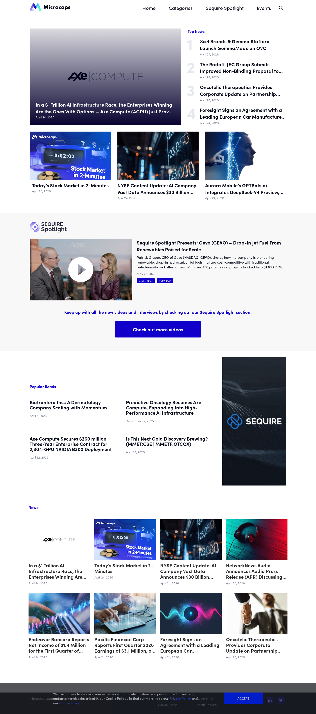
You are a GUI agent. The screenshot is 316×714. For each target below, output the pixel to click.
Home (149, 7)
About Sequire (207, 705)
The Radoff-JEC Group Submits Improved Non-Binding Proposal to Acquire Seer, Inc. (239, 68)
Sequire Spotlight (225, 7)
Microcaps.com (42, 698)
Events (264, 7)
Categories (181, 7)
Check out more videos (158, 329)
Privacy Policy (167, 698)
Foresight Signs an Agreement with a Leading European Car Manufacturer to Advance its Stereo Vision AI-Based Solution (241, 113)
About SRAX (205, 698)
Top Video (165, 280)
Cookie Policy (167, 705)
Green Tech (146, 280)
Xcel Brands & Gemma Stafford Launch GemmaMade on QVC (235, 44)
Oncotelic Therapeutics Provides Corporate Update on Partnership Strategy (238, 90)
